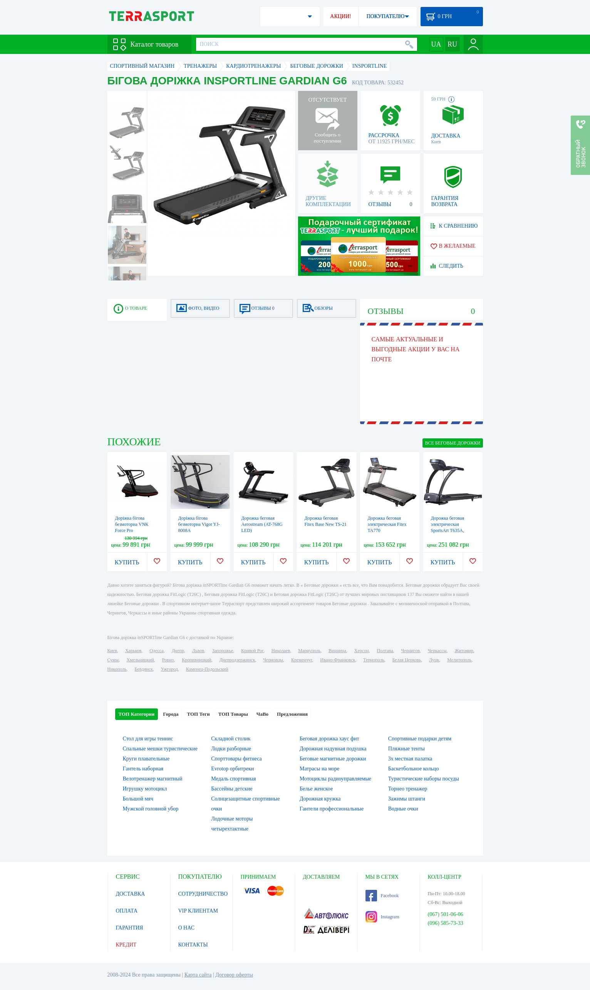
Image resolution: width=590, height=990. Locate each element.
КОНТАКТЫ (193, 945)
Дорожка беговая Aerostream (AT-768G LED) (262, 524)
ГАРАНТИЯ (129, 928)
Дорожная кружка (320, 799)
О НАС (186, 928)
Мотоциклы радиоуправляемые (335, 779)
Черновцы (273, 660)
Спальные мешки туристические (160, 749)
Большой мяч (138, 799)
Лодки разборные (231, 749)
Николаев (281, 650)
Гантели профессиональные (332, 809)
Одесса (156, 650)
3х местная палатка (410, 759)
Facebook (382, 895)
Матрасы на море (319, 769)
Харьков (133, 650)
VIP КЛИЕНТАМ (198, 911)
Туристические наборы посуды (423, 779)
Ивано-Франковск (337, 660)
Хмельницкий (140, 660)
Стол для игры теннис (148, 739)
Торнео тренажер (407, 789)
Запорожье (222, 650)
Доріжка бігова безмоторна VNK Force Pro (132, 524)
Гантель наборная (143, 769)
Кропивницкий (196, 660)
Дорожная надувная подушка (333, 749)
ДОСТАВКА (130, 894)
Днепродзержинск (237, 660)
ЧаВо (262, 714)
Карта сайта (198, 975)
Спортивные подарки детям (419, 739)
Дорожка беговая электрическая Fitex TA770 (387, 524)
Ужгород (169, 669)
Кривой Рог (252, 650)
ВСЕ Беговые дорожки (452, 443)
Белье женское (316, 789)
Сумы (113, 660)
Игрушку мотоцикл (145, 789)
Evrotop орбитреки (232, 769)
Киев (112, 650)
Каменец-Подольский (207, 669)
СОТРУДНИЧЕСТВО (203, 894)
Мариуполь (309, 650)
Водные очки (403, 809)
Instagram (382, 917)
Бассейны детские (231, 789)
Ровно (168, 660)
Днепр (178, 650)
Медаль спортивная (233, 779)
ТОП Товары (233, 714)
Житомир (464, 650)
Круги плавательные (146, 759)
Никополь (117, 669)
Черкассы (437, 650)
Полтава (385, 650)
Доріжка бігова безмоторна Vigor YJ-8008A (199, 524)
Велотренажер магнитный (153, 779)
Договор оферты (234, 975)
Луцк (434, 660)
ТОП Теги (198, 714)
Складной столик (230, 739)
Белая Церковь (406, 660)
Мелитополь (459, 660)
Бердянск (144, 669)
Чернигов (410, 650)
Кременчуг (301, 660)
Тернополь (373, 660)
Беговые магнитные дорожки (333, 759)
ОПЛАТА (127, 911)
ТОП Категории (137, 714)
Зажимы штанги (406, 799)
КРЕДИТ (126, 945)
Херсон (361, 650)
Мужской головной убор (151, 809)
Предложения (292, 714)
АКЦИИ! (340, 16)
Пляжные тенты (406, 749)
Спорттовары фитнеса (236, 759)
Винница (337, 650)
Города (170, 714)
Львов (198, 650)
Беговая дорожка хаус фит (329, 739)
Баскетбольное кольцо (413, 769)
